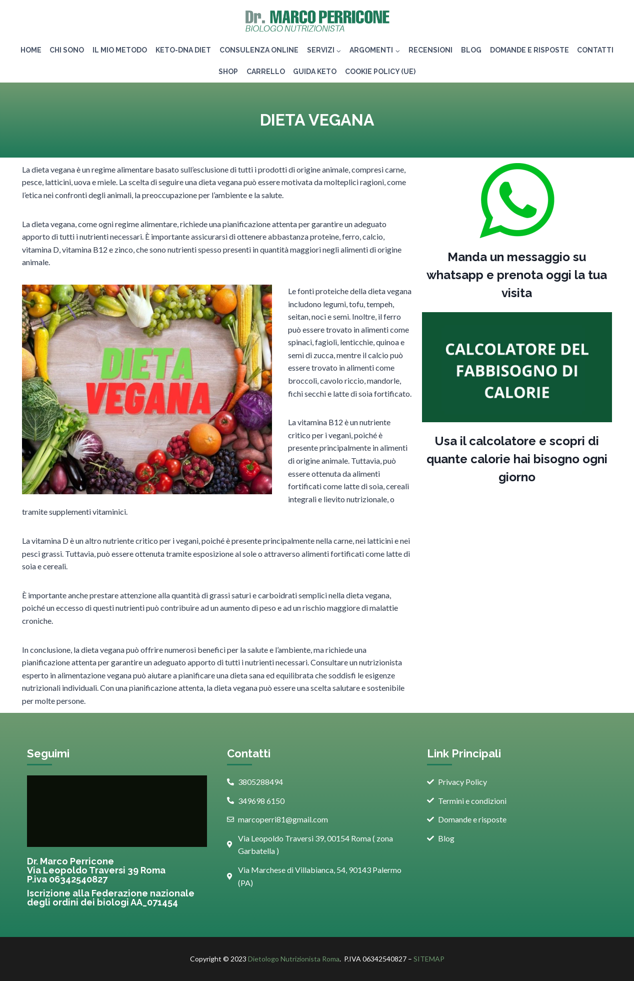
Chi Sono (67, 50)
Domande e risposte (529, 50)
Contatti (595, 50)
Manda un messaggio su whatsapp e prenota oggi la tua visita (516, 275)
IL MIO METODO (119, 50)
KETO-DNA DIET (183, 50)
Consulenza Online (259, 50)
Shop (228, 72)
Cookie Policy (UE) (380, 72)
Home (31, 50)
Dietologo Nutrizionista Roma (294, 958)
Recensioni (430, 50)
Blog (471, 50)
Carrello (265, 72)
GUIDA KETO (314, 72)
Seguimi (48, 753)
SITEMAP (429, 958)
